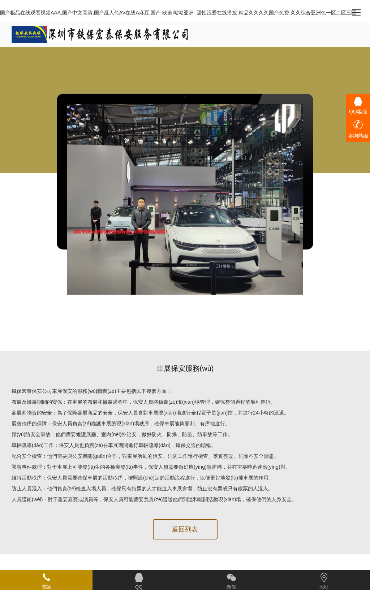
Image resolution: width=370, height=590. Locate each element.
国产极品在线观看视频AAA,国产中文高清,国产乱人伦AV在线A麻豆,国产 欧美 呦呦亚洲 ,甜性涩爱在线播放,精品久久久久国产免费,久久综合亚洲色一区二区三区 (178, 13)
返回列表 (185, 529)
